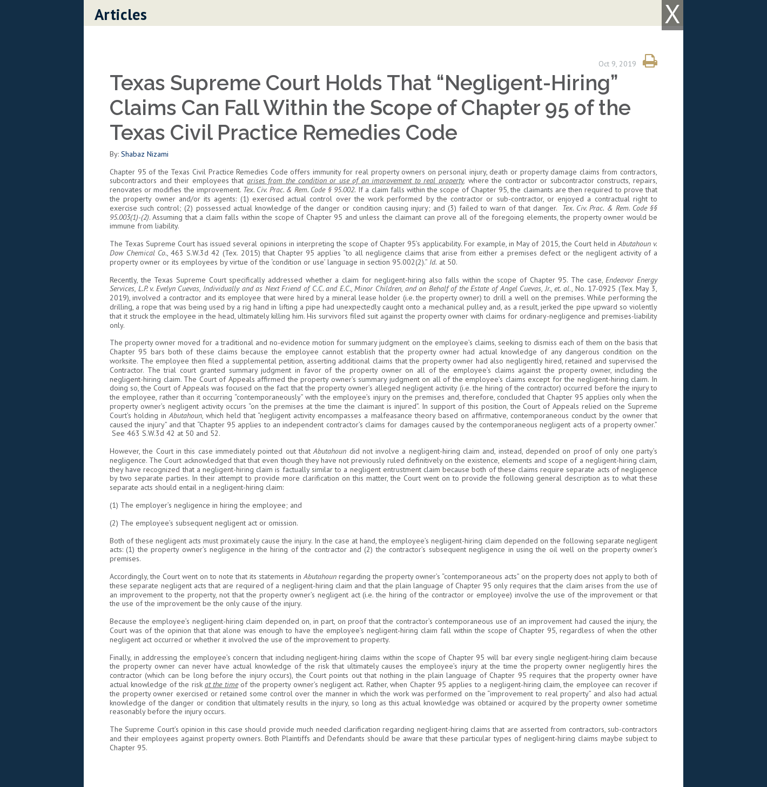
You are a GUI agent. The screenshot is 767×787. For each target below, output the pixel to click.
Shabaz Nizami (145, 154)
